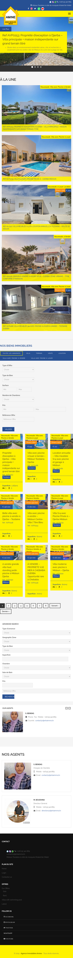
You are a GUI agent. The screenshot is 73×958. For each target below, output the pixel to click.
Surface (5, 385)
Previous (66, 708)
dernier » (5, 611)
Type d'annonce (8, 629)
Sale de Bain (7, 672)
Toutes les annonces (11, 353)
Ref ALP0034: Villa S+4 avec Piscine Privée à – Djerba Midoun (29, 179)
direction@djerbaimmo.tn (51, 810)
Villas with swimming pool (12, 900)
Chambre (6, 664)
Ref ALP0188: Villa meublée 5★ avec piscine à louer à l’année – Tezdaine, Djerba (35, 327)
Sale (4, 891)
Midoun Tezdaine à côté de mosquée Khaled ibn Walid (51, 5)
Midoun (56, 471)
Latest (4, 904)
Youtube (9, 938)
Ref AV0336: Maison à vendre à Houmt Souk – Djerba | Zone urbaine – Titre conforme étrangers (36, 277)
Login (4, 873)
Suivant (69, 708)
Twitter (9, 927)
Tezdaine (6, 477)
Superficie (6, 655)
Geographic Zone (9, 637)
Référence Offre (8, 415)
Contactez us (7, 877)
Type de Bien (7, 375)
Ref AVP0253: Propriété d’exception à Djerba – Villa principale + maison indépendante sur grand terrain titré (32, 39)
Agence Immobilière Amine (31, 953)
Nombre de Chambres (11, 395)
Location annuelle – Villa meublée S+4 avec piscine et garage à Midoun (61, 459)
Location (62, 353)
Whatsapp (38, 8)
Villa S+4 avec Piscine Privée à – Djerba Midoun (61, 516)
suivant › (55, 606)
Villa (28, 353)
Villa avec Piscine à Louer (42, 358)
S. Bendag (38, 764)
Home (4, 868)
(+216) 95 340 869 (65, 2)
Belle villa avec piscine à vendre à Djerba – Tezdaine (11, 516)
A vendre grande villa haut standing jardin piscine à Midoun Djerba (10, 570)
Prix (3, 405)
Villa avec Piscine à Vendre (14, 358)
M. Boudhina (39, 800)
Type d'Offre (7, 365)
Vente (50, 353)
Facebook (9, 916)
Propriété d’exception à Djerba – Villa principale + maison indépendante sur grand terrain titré (11, 462)
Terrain (39, 353)
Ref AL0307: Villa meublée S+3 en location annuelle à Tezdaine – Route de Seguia (36, 227)
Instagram (10, 922)
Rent (5, 896)
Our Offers (6, 888)
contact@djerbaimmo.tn (44, 721)
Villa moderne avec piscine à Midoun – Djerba (61, 567)
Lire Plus (5, 29)
